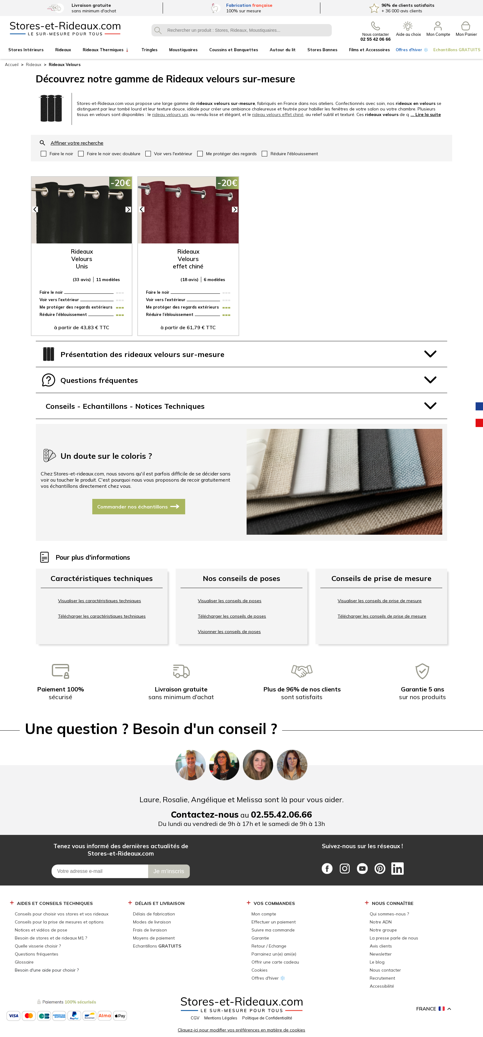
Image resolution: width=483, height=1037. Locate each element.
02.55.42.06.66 (281, 814)
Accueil (12, 64)
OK (158, 30)
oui (57, 153)
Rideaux (33, 64)
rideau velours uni (170, 114)
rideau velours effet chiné (277, 114)
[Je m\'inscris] (169, 871)
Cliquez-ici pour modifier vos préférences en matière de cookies (241, 1030)
